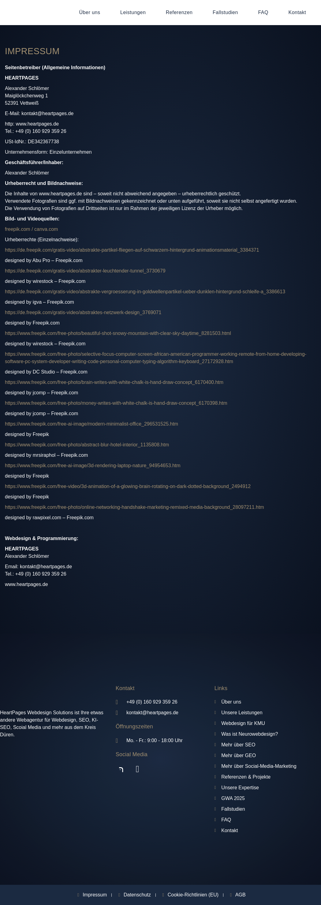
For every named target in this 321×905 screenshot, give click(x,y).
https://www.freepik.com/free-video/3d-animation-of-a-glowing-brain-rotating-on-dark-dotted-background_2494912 (128, 486)
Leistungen (133, 12)
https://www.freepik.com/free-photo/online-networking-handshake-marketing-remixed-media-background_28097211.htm (134, 507)
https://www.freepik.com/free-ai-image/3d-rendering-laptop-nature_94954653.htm (93, 465)
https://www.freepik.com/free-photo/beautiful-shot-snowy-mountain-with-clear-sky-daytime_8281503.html (118, 333)
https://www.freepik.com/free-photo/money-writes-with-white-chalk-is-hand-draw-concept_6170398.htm (116, 403)
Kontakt (297, 12)
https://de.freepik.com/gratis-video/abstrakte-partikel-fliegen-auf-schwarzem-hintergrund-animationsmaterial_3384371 (132, 250)
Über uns (89, 12)
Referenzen (179, 12)
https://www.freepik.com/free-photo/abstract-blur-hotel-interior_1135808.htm (87, 444)
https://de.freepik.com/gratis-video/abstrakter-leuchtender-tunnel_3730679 (85, 270)
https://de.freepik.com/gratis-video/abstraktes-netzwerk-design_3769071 (83, 312)
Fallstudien (225, 12)
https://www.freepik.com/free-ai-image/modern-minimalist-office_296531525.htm (91, 423)
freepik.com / (19, 229)
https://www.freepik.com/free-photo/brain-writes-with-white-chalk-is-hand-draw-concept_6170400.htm (114, 382)
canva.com (46, 229)
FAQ (263, 12)
